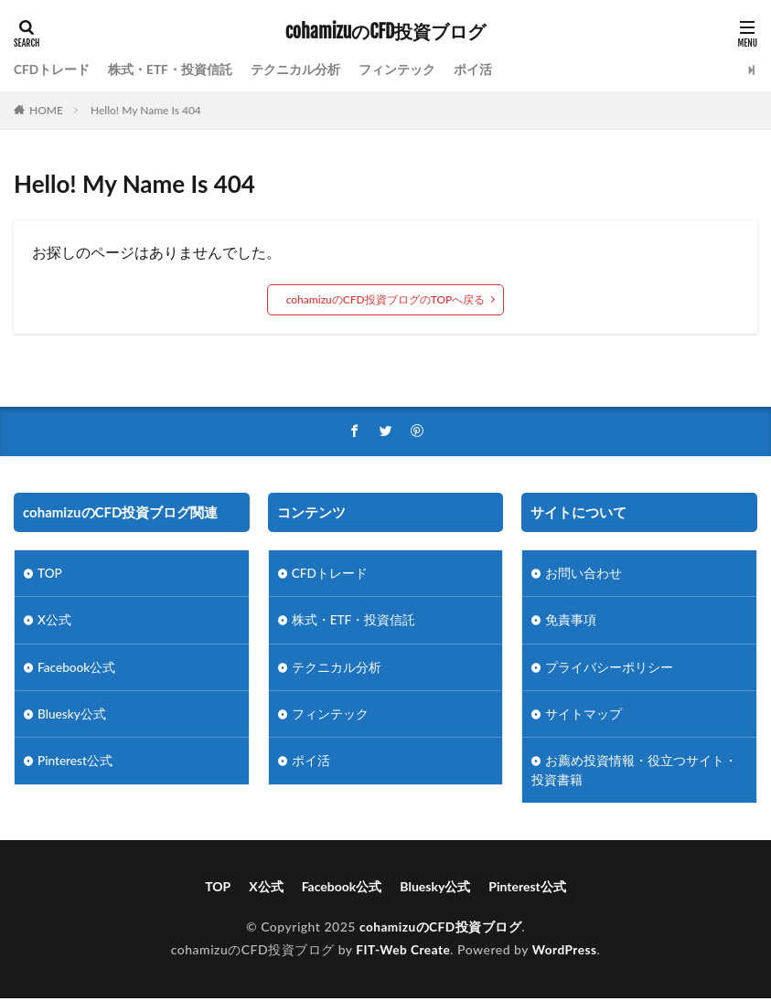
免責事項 (570, 621)
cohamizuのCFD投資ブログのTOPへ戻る (386, 299)
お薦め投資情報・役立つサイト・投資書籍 (634, 773)
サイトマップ (583, 716)
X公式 (54, 621)
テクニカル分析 (296, 70)
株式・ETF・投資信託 (171, 70)
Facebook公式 (77, 668)
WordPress (565, 953)
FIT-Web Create (402, 953)
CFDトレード (52, 70)
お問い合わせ (583, 573)
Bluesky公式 (72, 716)
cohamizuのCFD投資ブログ (386, 32)
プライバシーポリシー (609, 668)
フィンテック (397, 70)
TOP (50, 573)
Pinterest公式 (75, 764)
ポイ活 (474, 70)
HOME (46, 110)
